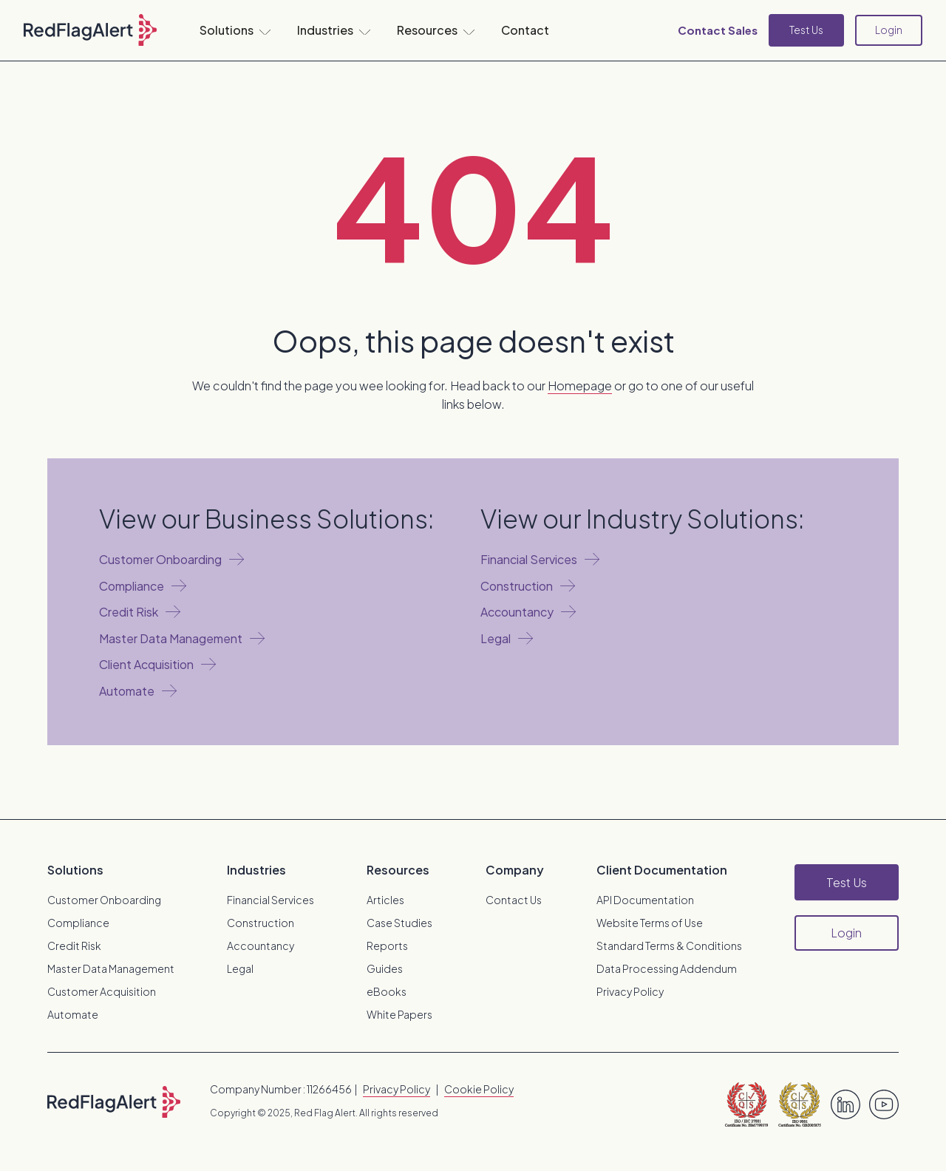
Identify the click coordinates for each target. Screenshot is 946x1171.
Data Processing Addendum (666, 968)
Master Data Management (110, 968)
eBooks (386, 991)
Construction (260, 923)
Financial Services (270, 900)
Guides (385, 968)
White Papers (399, 1014)
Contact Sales (718, 30)
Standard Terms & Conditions (669, 945)
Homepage (580, 385)
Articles (385, 900)
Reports (387, 945)
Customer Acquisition (101, 991)
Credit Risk (74, 945)
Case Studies (399, 923)
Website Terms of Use (649, 923)
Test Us (806, 29)
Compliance (78, 923)
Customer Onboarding (104, 900)
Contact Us (514, 900)
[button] (235, 30)
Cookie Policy (479, 1089)
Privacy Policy (630, 991)
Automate (72, 1014)
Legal (240, 968)
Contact (525, 30)
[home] (90, 30)
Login (888, 29)
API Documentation (645, 900)
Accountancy (260, 945)
